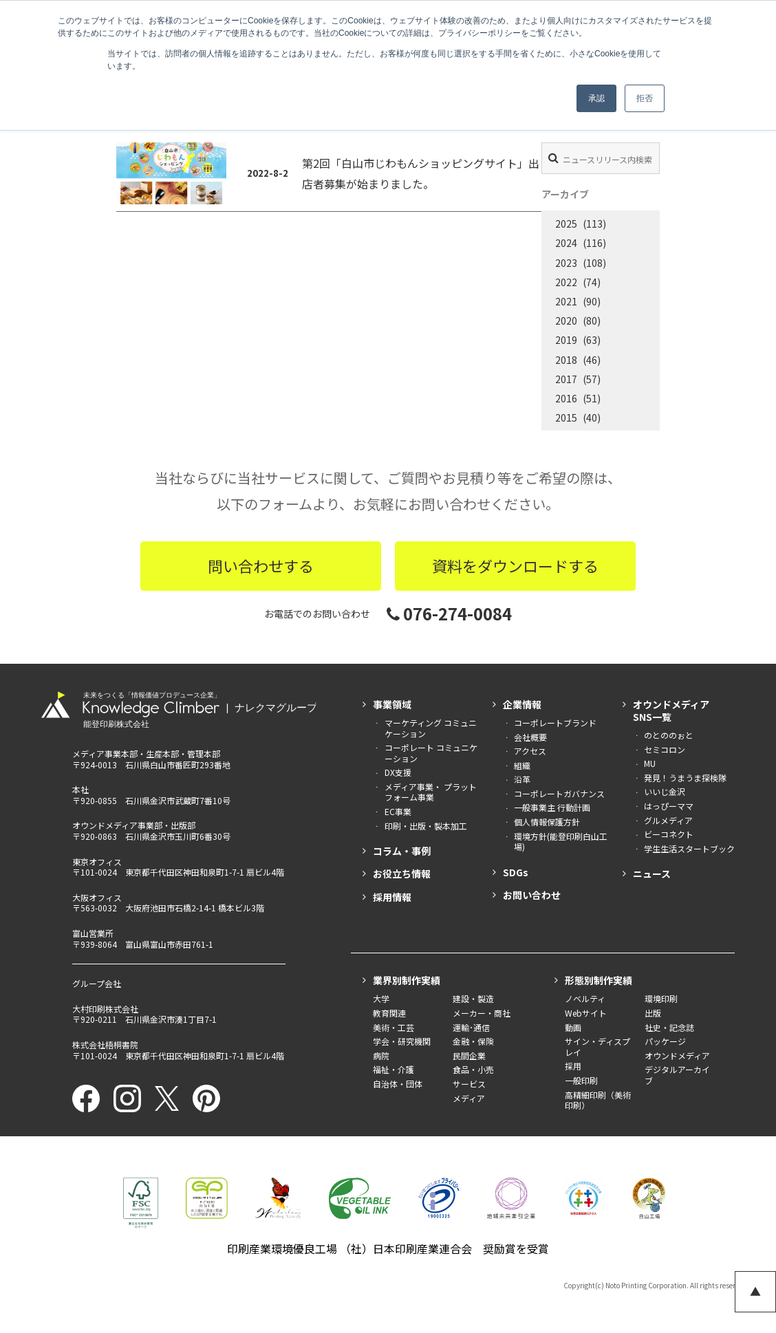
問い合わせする (261, 565)
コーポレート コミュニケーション (431, 752)
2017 (566, 379)
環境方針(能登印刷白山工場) (560, 841)
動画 (573, 1027)
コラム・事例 (402, 851)
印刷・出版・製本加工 (426, 826)
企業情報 (522, 704)
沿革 (522, 779)
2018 (566, 360)
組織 (522, 765)
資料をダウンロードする (515, 565)
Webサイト (586, 1013)
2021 (566, 301)
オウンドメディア (677, 1055)
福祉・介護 (393, 1069)
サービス (469, 1084)
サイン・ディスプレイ (597, 1046)
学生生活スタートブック (689, 848)
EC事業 (398, 811)
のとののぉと (668, 735)
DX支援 (398, 772)
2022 (566, 282)
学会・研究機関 (402, 1041)
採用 (573, 1066)
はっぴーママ (668, 806)
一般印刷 (581, 1080)
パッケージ (665, 1041)
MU (650, 763)
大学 (381, 998)
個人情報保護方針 (547, 821)
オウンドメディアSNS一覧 (671, 710)
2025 (566, 223)
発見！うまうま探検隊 (685, 777)
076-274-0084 (449, 613)
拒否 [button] (644, 98)
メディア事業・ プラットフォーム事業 (431, 792)
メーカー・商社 (481, 1013)
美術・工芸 (393, 1027)
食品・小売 (473, 1069)
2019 (566, 340)
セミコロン (664, 749)
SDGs (515, 872)
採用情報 (392, 897)
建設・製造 (473, 998)
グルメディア (668, 820)
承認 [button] (596, 98)
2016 (566, 398)
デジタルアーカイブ (677, 1074)
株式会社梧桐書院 (105, 1044)
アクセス (530, 751)
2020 (566, 320)
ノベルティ (585, 998)
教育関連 (389, 1013)
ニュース (652, 873)
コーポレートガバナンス (559, 793)
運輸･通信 (471, 1027)
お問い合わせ (532, 895)
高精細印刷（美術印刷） (598, 1100)
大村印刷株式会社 (105, 1009)
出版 (653, 1013)
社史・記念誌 (669, 1027)
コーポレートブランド (555, 722)
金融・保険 (473, 1041)
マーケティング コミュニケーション (431, 728)
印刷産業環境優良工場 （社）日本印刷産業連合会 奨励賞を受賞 (388, 1248)
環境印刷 (661, 998)
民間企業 (469, 1055)
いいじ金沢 (664, 791)
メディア (469, 1098)
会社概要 (530, 737)
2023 (566, 263)
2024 (566, 243)
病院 (381, 1055)
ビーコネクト (668, 834)
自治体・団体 (397, 1084)
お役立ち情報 (402, 873)
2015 (566, 417)
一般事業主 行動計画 (552, 807)
